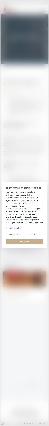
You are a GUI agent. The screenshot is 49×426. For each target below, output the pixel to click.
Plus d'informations (14, 228)
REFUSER (34, 234)
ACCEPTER (24, 241)
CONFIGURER (15, 234)
